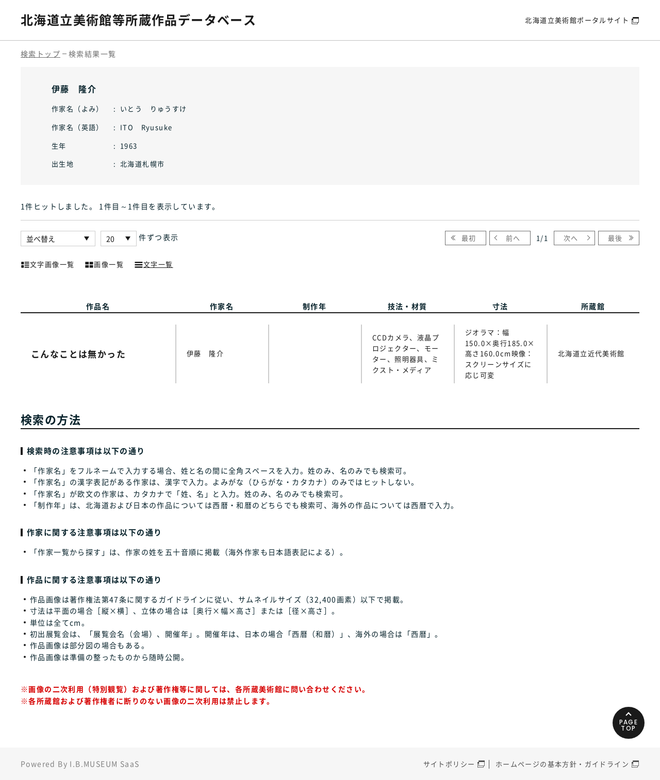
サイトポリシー (449, 764)
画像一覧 (104, 263)
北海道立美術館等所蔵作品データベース (138, 19)
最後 (615, 238)
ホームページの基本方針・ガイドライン (562, 764)
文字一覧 (153, 263)
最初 (468, 238)
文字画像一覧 (47, 263)
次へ (571, 238)
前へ (513, 238)
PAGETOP (628, 725)
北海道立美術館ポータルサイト (577, 20)
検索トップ (40, 53)
